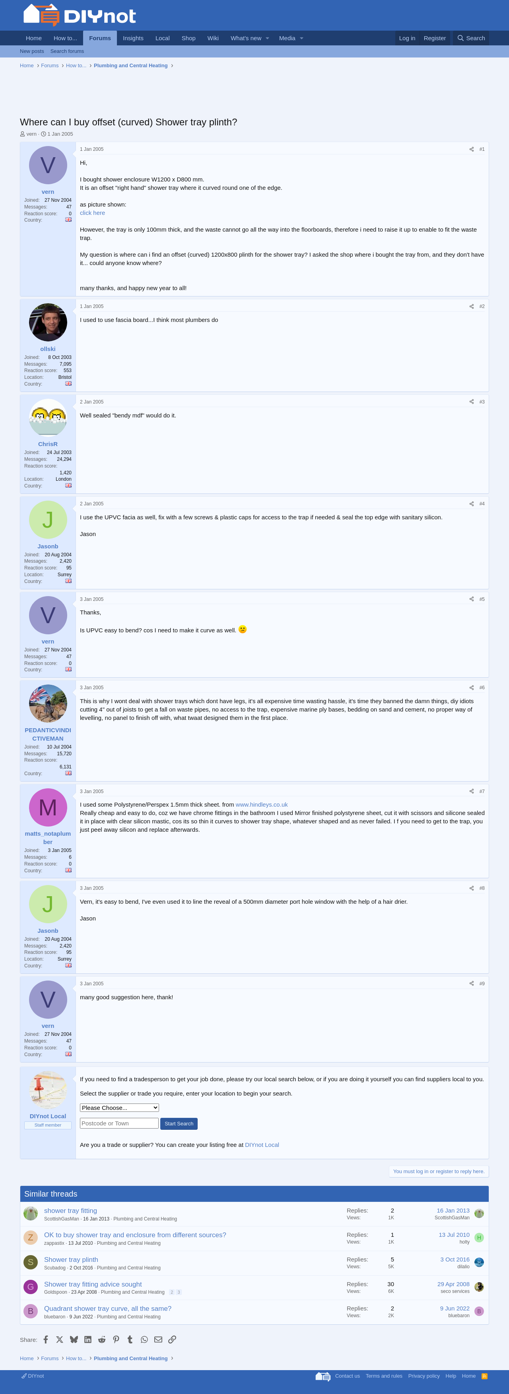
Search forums (67, 51)
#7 (482, 791)
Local (162, 38)
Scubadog (55, 1268)
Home (34, 38)
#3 (482, 402)
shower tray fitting (70, 1211)
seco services (455, 1291)
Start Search (179, 1124)
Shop (189, 38)
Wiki (213, 38)
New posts (32, 51)
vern (32, 134)
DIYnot (32, 1376)
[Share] (471, 149)
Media (287, 38)
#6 (482, 687)
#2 (482, 306)
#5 (482, 599)
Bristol (65, 377)
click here (92, 212)
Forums (100, 38)
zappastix (54, 1243)
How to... (65, 38)
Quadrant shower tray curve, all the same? (107, 1308)
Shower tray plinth (71, 1259)
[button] (267, 38)
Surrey (65, 574)
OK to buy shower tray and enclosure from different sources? (135, 1235)
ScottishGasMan (61, 1219)
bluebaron (54, 1317)
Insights (133, 38)
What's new (246, 38)
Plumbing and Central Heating (145, 1219)
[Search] (471, 38)
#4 (482, 504)
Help (451, 1376)
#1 (482, 149)
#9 (482, 984)
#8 (482, 888)
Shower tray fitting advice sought (93, 1284)
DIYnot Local (262, 1144)
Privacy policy (424, 1376)
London (64, 479)
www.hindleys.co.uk (262, 804)
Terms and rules (384, 1376)
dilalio (463, 1266)
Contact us (347, 1376)
